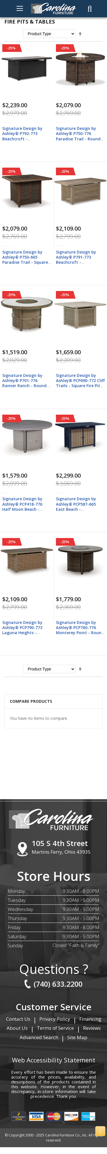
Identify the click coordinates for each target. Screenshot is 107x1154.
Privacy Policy (54, 1019)
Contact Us (18, 1019)
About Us (17, 1028)
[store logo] (53, 9)
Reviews (92, 1028)
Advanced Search (39, 1037)
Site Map (77, 1037)
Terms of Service (55, 1028)
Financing (90, 1019)
